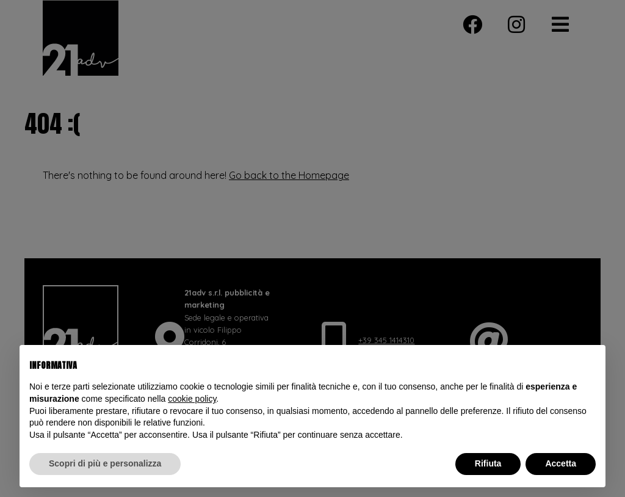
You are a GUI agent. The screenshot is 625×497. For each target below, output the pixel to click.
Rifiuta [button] (488, 463)
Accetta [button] (560, 463)
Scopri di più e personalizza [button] (105, 463)
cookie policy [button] (192, 399)
